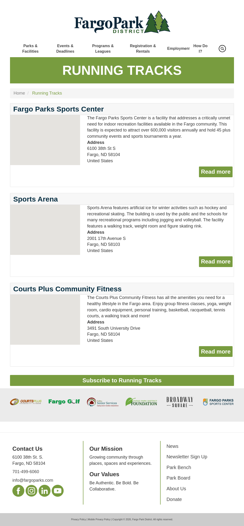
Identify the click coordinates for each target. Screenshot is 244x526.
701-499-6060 (25, 471)
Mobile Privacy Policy (99, 519)
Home (19, 93)
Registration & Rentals (143, 48)
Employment (178, 48)
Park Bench (179, 467)
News (172, 446)
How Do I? (200, 48)
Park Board (178, 477)
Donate (174, 499)
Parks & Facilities (30, 48)
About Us (176, 488)
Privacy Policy (78, 519)
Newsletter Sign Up (187, 456)
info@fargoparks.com (32, 480)
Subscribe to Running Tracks (122, 380)
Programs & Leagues (103, 48)
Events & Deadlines (65, 48)
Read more (217, 171)
